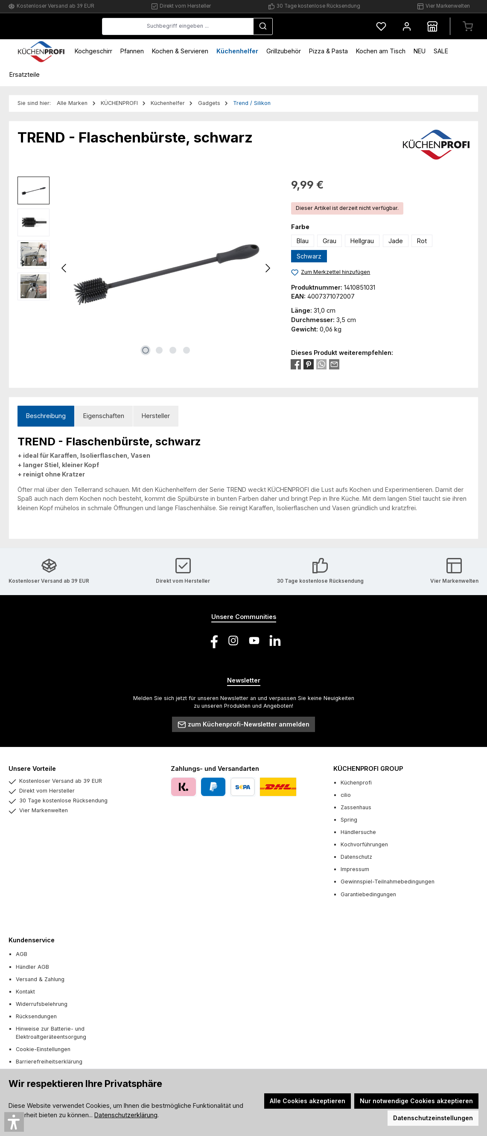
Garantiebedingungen (368, 894)
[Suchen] (327, 26)
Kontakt (25, 991)
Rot (422, 240)
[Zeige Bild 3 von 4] (172, 350)
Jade (395, 240)
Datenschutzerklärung (125, 1115)
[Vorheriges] (64, 268)
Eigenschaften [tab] (103, 415)
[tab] (45, 416)
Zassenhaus (356, 807)
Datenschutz (356, 857)
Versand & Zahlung (40, 979)
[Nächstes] (267, 268)
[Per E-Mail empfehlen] (334, 363)
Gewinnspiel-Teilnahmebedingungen (388, 881)
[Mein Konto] (406, 26)
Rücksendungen (36, 1016)
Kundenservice (32, 940)
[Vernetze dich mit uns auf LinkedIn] (275, 640)
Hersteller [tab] (156, 415)
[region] (146, 268)
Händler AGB (32, 967)
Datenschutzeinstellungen (433, 1117)
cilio (346, 795)
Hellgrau (362, 240)
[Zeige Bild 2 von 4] (159, 350)
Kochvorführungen (364, 844)
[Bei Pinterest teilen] (308, 363)
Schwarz (309, 256)
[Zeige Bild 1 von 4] (145, 350)
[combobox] (242, 26)
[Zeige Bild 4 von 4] (186, 350)
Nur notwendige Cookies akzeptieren (416, 1100)
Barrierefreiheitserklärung (49, 1061)
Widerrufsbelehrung (41, 1004)
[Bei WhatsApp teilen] (321, 363)
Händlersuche (358, 832)
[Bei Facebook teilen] (295, 363)
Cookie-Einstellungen (43, 1049)
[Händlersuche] (432, 26)
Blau (303, 240)
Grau (329, 240)
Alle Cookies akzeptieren (307, 1100)
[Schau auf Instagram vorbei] (233, 640)
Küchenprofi (356, 782)
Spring (349, 819)
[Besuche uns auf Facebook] (212, 640)
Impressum (355, 869)
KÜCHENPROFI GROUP (368, 768)
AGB (21, 954)
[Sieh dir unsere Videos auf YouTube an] (254, 640)
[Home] (41, 51)
